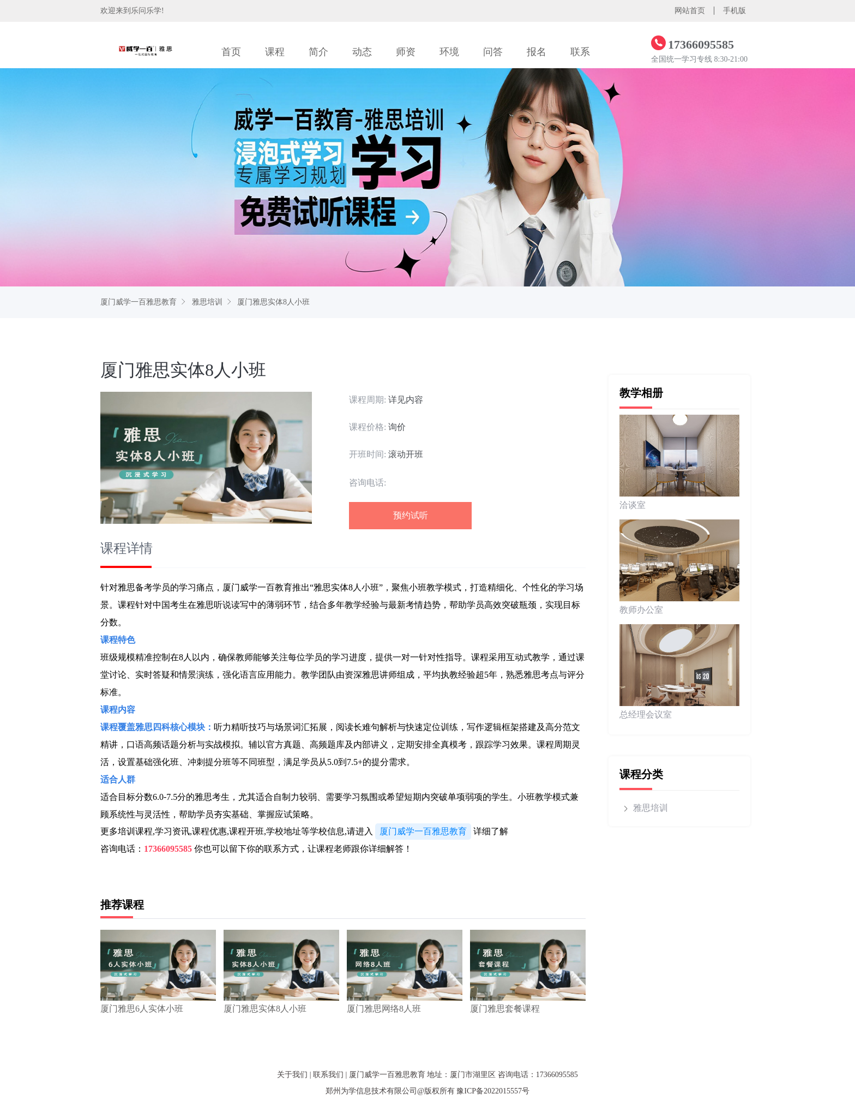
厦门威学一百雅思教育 (138, 302)
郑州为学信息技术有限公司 (371, 1091)
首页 (231, 51)
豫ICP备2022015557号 (492, 1091)
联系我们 (328, 1075)
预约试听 (410, 515)
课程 (275, 51)
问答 (493, 51)
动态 (362, 51)
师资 (406, 51)
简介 (318, 51)
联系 (580, 51)
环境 (449, 51)
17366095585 (168, 848)
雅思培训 (207, 302)
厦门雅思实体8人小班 (273, 302)
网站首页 (690, 11)
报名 (536, 51)
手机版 (734, 11)
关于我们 (292, 1075)
